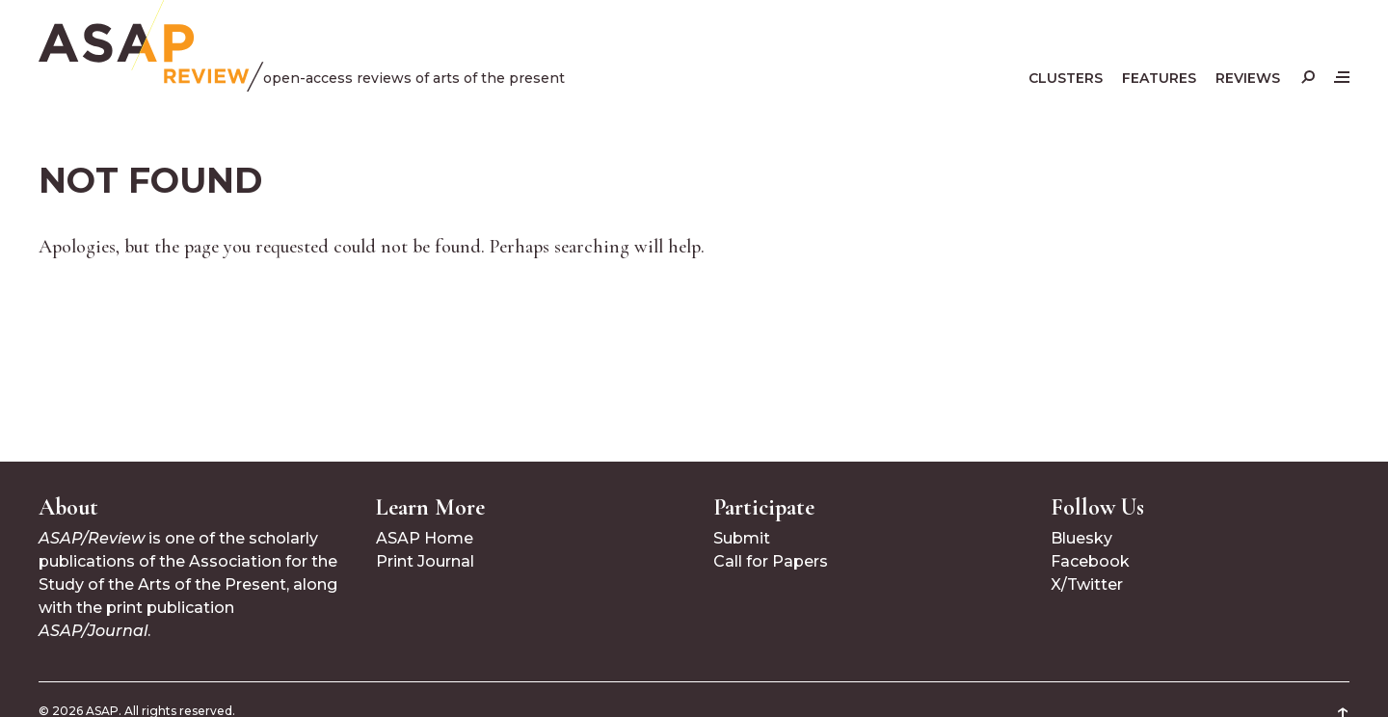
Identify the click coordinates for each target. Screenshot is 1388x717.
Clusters (1065, 78)
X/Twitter (1087, 584)
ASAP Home (424, 538)
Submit (741, 538)
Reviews (1247, 78)
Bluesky (1081, 538)
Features (1159, 78)
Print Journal (425, 561)
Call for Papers (770, 561)
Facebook (1090, 561)
